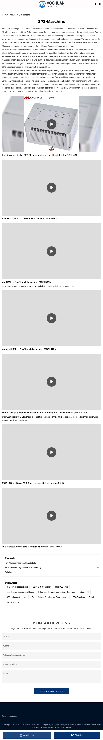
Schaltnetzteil (10, 572)
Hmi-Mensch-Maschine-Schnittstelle (20, 563)
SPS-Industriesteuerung (16, 597)
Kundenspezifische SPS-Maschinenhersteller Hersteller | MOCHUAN (39, 155)
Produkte (13, 15)
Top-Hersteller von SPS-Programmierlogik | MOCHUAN (32, 546)
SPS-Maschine (25, 15)
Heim (4, 15)
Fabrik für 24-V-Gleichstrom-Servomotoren (50, 597)
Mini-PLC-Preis (61, 587)
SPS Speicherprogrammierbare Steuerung (23, 567)
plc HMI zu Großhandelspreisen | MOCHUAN (26, 282)
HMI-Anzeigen (12, 602)
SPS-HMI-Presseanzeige (17, 587)
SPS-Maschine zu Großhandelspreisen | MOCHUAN (30, 218)
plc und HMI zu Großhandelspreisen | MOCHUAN (29, 349)
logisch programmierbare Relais (20, 592)
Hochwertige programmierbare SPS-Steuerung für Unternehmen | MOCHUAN (45, 412)
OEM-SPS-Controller (42, 587)
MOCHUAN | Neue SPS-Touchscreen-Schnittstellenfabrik (33, 483)
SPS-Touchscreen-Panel (83, 597)
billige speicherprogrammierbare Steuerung (56, 592)
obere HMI (84, 592)
